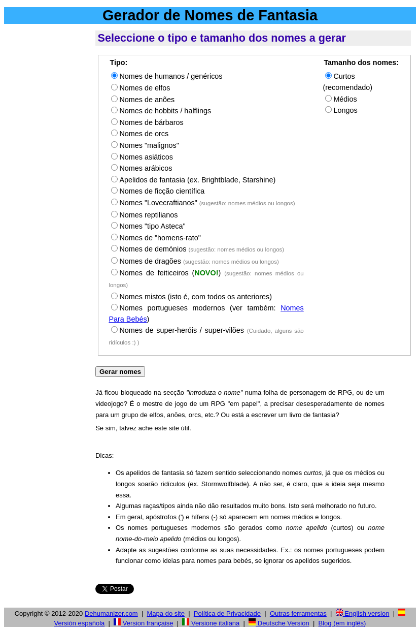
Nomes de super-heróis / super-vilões (181, 330)
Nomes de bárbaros (151, 122)
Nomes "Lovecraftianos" (207, 203)
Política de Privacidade (227, 613)
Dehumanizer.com (111, 613)
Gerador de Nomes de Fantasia (210, 15)
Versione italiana (210, 623)
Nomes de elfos (144, 88)
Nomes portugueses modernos (172, 308)
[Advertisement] (47, 182)
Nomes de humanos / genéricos (170, 76)
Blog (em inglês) (342, 623)
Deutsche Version (279, 623)
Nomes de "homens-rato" (160, 238)
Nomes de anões (146, 100)
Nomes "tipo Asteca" (152, 226)
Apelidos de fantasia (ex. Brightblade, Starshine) (197, 180)
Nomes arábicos (145, 168)
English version (363, 613)
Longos (345, 110)
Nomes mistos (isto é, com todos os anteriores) (195, 297)
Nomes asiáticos (146, 157)
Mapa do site (166, 613)
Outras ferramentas (298, 613)
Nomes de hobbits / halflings (165, 111)
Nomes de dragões (198, 261)
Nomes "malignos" (149, 145)
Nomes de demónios (201, 249)
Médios (345, 99)
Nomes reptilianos (148, 215)
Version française (143, 623)
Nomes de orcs (143, 134)
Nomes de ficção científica (161, 191)
